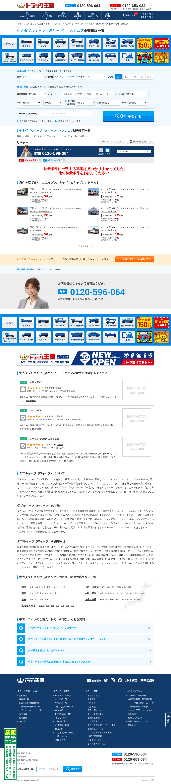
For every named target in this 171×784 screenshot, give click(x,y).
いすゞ (30, 448)
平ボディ (42, 269)
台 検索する (128, 116)
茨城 (53, 587)
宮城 (57, 606)
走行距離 (71, 101)
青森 (47, 606)
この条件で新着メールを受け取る (37, 121)
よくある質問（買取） (98, 743)
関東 (24, 587)
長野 (129, 587)
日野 (29, 391)
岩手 (52, 606)
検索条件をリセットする (69, 121)
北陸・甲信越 (92, 587)
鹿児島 (133, 599)
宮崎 (127, 599)
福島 (72, 606)
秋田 (62, 606)
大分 (122, 599)
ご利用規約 (21, 757)
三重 (46, 599)
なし (109, 94)
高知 (142, 593)
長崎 (112, 599)
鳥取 (102, 593)
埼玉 (43, 587)
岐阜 (36, 599)
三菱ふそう (31, 419)
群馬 (63, 587)
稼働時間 (71, 104)
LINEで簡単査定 (95, 736)
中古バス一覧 (61, 703)
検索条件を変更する (140, 141)
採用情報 (23, 714)
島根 (107, 593)
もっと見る (85, 246)
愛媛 (137, 593)
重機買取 (92, 699)
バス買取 (92, 703)
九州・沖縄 (90, 599)
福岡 (102, 599)
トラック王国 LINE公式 (138, 706)
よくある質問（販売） (65, 732)
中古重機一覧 (61, 699)
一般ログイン (146, 14)
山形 (67, 606)
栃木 (58, 587)
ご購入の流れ (61, 721)
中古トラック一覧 (63, 695)
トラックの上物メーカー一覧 (141, 703)
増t (142, 77)
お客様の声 (133, 714)
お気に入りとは (135, 718)
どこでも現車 (61, 718)
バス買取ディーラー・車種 (100, 732)
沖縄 (139, 599)
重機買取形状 (94, 718)
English (22, 721)
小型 (126, 77)
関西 (24, 593)
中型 (134, 77)
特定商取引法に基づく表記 (27, 760)
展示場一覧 (24, 699)
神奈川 (37, 587)
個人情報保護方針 (24, 753)
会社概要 (23, 695)
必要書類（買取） (96, 740)
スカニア (66, 136)
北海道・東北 (28, 605)
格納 (80, 94)
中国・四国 (90, 593)
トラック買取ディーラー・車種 (102, 725)
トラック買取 (94, 695)
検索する (72, 769)
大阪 (31, 593)
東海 (24, 599)
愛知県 (58, 388)
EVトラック (63, 14)
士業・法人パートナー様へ (31, 710)
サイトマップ (22, 764)
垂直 (89, 94)
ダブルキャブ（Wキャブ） (45, 136)
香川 (132, 593)
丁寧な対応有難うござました (44, 438)
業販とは (132, 725)
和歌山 (57, 593)
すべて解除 (79, 136)
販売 (23, 382)
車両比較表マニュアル (138, 721)
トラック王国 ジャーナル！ (140, 710)
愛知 (31, 599)
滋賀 (46, 593)
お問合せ (23, 718)
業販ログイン (146, 17)
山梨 (124, 587)
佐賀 (107, 599)
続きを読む (31, 400)
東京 (31, 587)
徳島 (127, 593)
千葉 (48, 587)
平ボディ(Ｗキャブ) (50, 391)
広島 (117, 593)
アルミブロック (55, 269)
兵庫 (36, 593)
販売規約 (59, 729)
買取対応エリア (95, 710)
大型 (149, 77)
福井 (109, 587)
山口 (122, 593)
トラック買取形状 (96, 714)
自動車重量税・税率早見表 (140, 699)
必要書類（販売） (63, 725)
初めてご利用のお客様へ (30, 703)
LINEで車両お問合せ (64, 714)
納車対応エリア (62, 710)
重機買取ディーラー (97, 729)
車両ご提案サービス (64, 706)
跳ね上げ (69, 94)
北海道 (41, 606)
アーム (99, 94)
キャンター (43, 419)
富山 (114, 587)
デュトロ (36, 391)
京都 (41, 593)
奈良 (51, 593)
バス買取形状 (94, 721)
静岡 (41, 599)
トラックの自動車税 (137, 695)
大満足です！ (36, 382)
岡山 (112, 593)
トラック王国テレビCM (29, 706)
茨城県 (60, 416)
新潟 (119, 587)
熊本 (117, 599)
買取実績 (92, 706)
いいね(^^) (35, 410)
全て (119, 77)
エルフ (37, 448)
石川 (104, 587)
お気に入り (128, 16)
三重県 (60, 445)
